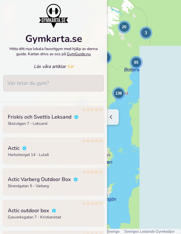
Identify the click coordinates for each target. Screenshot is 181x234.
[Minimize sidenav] (111, 117)
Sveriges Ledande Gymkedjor (149, 231)
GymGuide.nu (79, 54)
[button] (124, 26)
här (70, 66)
